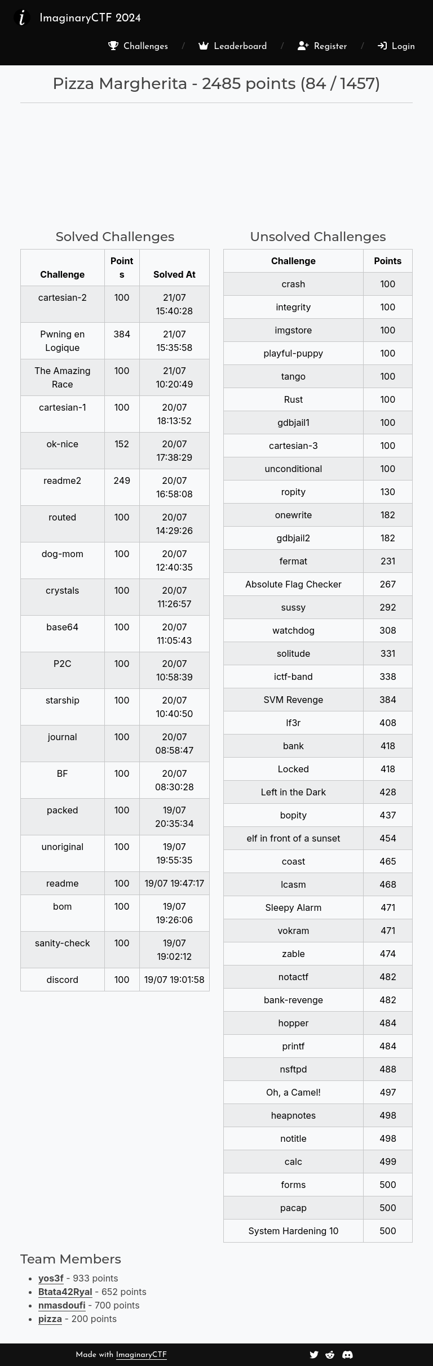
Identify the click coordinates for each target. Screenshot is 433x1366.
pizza (50, 1318)
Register (322, 46)
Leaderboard (232, 46)
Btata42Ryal (65, 1291)
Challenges (138, 46)
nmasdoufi (62, 1305)
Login (396, 46)
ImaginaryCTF (141, 1355)
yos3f (51, 1278)
